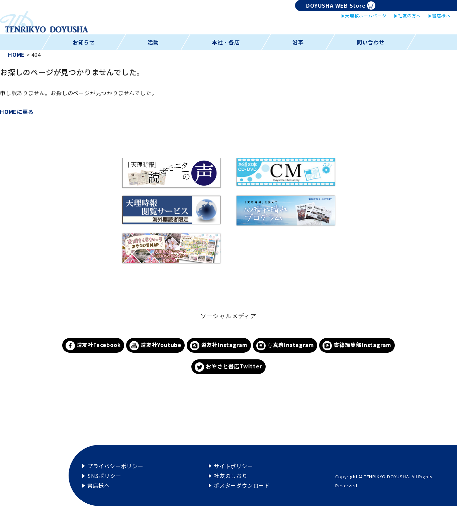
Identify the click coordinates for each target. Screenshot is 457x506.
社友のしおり (231, 476)
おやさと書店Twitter (228, 367)
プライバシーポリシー (115, 466)
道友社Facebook (93, 345)
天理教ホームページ (365, 15)
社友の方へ (409, 15)
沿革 (298, 42)
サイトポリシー (233, 466)
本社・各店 (226, 42)
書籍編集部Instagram (357, 345)
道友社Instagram (219, 345)
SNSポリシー (104, 476)
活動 (153, 42)
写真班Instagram (285, 345)
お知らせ (83, 42)
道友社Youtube (155, 345)
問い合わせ (371, 42)
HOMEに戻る (17, 112)
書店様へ (441, 15)
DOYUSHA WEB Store (340, 5)
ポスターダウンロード (242, 485)
